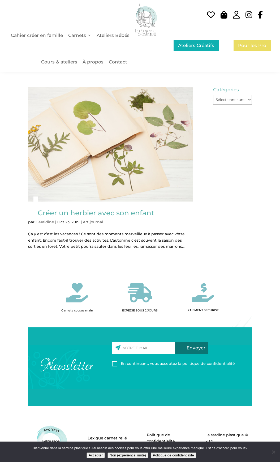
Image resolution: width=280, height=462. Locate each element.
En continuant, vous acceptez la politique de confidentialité (178, 363)
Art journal (93, 222)
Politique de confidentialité (173, 455)
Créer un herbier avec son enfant (96, 213)
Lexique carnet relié (107, 437)
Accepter (96, 455)
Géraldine (45, 222)
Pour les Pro (252, 45)
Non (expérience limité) (128, 455)
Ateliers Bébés (113, 35)
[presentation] (171, 381)
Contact (118, 62)
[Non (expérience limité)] (273, 452)
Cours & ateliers (59, 62)
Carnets (77, 35)
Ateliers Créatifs (196, 45)
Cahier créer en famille (37, 35)
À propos (93, 62)
